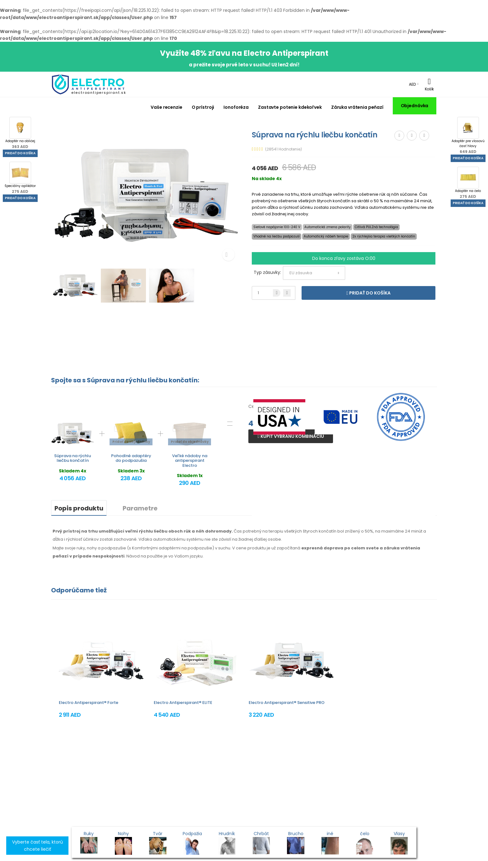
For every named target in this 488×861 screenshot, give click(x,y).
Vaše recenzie (166, 107)
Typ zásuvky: (267, 272)
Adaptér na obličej (20, 133)
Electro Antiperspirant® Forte (88, 703)
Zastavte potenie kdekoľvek (290, 107)
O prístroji (203, 107)
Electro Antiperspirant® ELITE (183, 703)
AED (412, 84)
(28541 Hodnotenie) (283, 149)
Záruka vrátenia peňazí (357, 107)
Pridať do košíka (20, 153)
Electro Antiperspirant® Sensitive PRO (287, 703)
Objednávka (415, 106)
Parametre (140, 508)
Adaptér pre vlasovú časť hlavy (468, 135)
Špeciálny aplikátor (20, 178)
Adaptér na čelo (468, 183)
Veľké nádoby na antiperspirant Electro (189, 460)
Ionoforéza (236, 107)
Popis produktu (78, 508)
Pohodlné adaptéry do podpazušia (131, 458)
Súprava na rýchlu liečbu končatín (72, 458)
